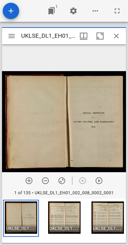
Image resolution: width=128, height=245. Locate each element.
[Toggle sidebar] (11, 36)
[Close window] (116, 36)
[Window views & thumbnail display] (83, 36)
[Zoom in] (29, 181)
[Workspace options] (95, 11)
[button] (21, 218)
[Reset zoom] (62, 181)
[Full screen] (117, 11)
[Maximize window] (100, 36)
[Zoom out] (45, 181)
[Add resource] (11, 11)
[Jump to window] (51, 11)
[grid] (64, 221)
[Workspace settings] (73, 11)
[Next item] (99, 181)
